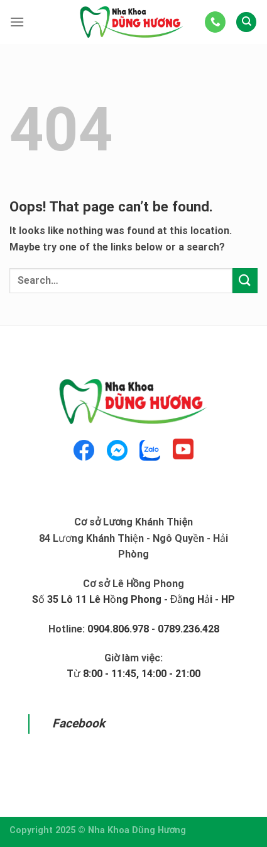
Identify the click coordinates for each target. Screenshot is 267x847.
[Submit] (245, 280)
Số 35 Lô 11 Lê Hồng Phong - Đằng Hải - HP (134, 599)
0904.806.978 (118, 629)
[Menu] (17, 21)
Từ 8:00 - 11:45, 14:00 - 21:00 (133, 674)
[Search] (246, 22)
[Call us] (215, 22)
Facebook (78, 723)
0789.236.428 (188, 629)
